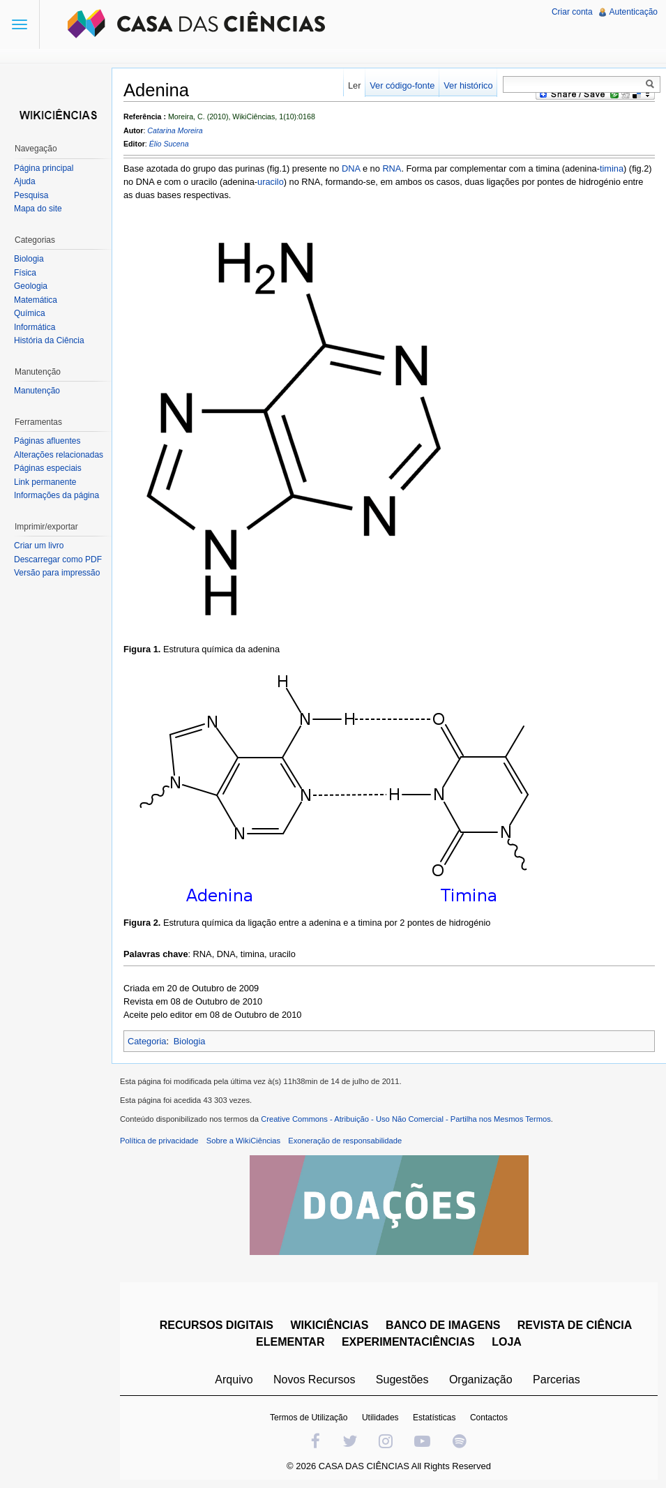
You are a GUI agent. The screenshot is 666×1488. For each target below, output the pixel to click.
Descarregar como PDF (58, 559)
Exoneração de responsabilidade (345, 1140)
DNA (351, 168)
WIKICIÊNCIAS (329, 1325)
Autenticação (634, 12)
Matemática (35, 300)
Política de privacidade (159, 1140)
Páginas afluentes (47, 441)
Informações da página (56, 495)
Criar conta (572, 12)
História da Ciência (49, 340)
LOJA (507, 1342)
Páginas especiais (48, 468)
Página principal (43, 168)
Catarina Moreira (174, 130)
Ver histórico (468, 85)
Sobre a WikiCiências (243, 1140)
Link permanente (45, 482)
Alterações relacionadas (58, 455)
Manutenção (37, 391)
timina (611, 168)
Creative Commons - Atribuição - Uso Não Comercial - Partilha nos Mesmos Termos (406, 1119)
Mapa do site (38, 208)
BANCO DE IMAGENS (443, 1325)
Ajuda (25, 181)
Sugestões (402, 1379)
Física (25, 273)
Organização (481, 1379)
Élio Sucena (169, 144)
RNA (391, 168)
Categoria (147, 1041)
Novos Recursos (314, 1379)
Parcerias (556, 1379)
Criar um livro (38, 545)
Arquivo (233, 1379)
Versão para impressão (57, 573)
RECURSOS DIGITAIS (216, 1325)
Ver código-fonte (402, 85)
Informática (34, 327)
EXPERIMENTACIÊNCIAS (408, 1342)
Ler (354, 85)
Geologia (30, 286)
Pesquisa (31, 195)
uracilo (270, 181)
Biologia (190, 1041)
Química (29, 313)
